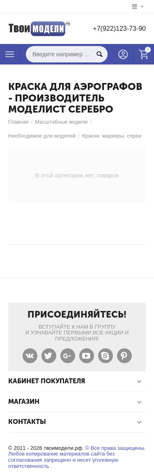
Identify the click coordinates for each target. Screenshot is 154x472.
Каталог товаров (10, 54)
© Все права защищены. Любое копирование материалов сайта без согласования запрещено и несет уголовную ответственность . (77, 457)
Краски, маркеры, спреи (111, 136)
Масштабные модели (61, 122)
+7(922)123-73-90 (119, 28)
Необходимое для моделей (42, 136)
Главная (18, 122)
